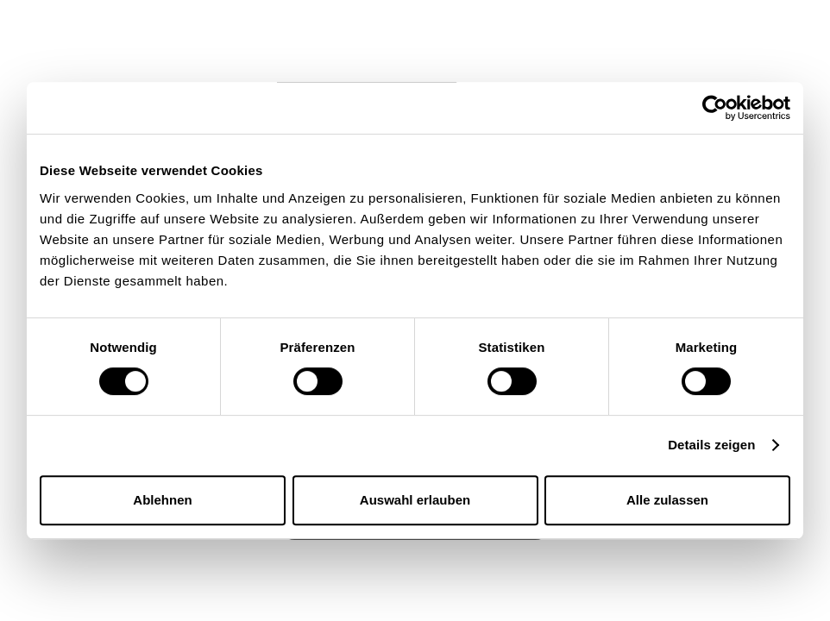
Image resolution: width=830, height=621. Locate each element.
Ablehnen (162, 499)
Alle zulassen (667, 499)
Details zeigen (711, 444)
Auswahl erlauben (415, 499)
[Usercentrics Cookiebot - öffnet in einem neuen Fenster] (714, 108)
